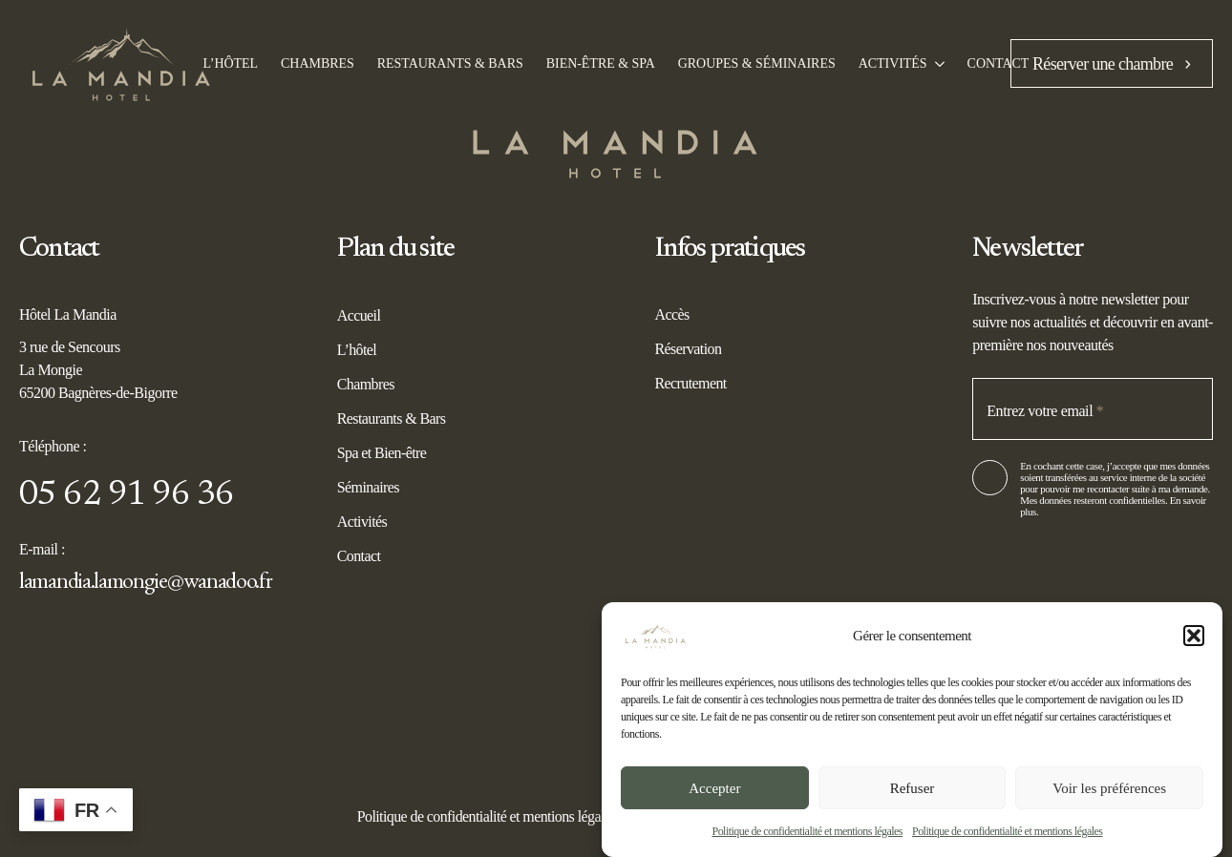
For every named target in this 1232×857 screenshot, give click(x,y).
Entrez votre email (1045, 411)
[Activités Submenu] (936, 64)
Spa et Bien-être (381, 453)
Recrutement (691, 383)
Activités (893, 64)
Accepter (714, 788)
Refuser (912, 788)
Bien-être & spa (600, 64)
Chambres (317, 64)
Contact (998, 64)
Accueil (359, 315)
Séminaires (368, 487)
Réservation (688, 349)
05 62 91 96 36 (126, 496)
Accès (672, 314)
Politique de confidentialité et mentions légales (807, 831)
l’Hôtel (231, 64)
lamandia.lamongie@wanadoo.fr (145, 580)
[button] (1193, 635)
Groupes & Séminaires (757, 64)
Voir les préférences (1109, 788)
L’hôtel (356, 350)
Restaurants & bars (450, 64)
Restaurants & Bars (391, 418)
